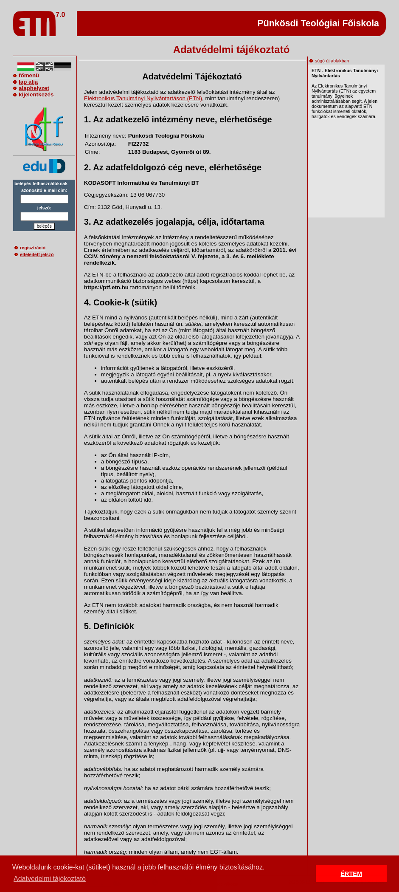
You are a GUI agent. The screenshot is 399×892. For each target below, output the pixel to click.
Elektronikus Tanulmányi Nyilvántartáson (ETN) (143, 98)
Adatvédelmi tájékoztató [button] (50, 878)
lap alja (25, 82)
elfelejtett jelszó (33, 254)
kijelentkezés (33, 94)
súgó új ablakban (329, 60)
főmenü (26, 75)
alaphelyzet (31, 88)
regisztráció (29, 247)
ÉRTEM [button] (351, 873)
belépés (44, 226)
